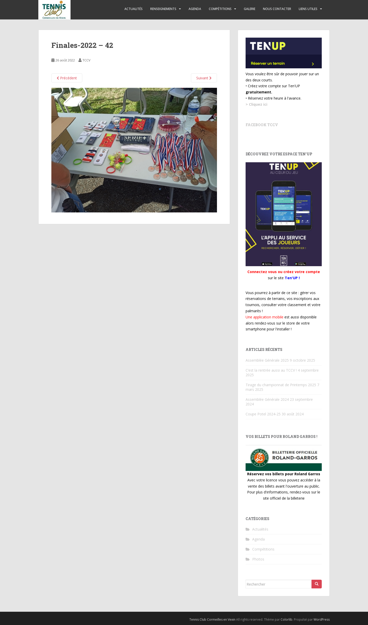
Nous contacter (277, 9)
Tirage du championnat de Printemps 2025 (281, 384)
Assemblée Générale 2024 (267, 399)
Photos (258, 559)
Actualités (133, 9)
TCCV (86, 60)
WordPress (322, 619)
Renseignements (163, 9)
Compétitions (220, 9)
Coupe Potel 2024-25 (263, 414)
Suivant (204, 78)
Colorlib (286, 619)
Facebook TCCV (262, 124)
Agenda (195, 9)
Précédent (67, 78)
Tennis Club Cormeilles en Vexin (212, 619)
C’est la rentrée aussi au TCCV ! (271, 370)
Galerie (249, 9)
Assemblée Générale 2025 (267, 360)
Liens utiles (308, 9)
